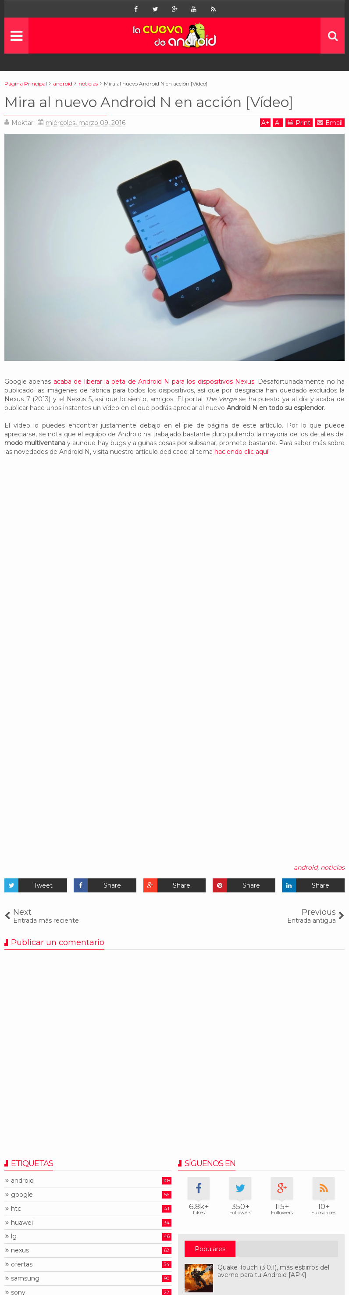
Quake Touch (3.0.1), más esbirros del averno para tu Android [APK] (273, 1271)
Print (299, 122)
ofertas (21, 1264)
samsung (25, 1278)
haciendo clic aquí (241, 452)
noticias (333, 867)
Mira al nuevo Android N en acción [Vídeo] (148, 102)
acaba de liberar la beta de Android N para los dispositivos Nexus (153, 381)
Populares (210, 1249)
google (22, 1195)
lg (14, 1236)
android (305, 867)
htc (16, 1209)
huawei (22, 1223)
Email (329, 122)
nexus (20, 1250)
